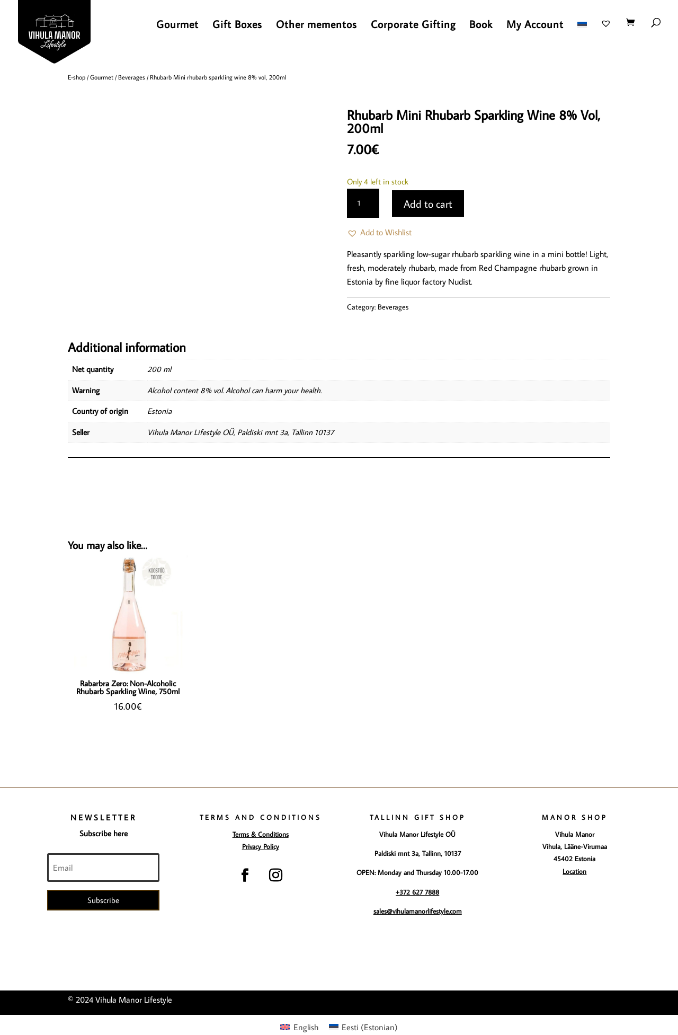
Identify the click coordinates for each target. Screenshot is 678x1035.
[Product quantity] (363, 203)
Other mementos (316, 25)
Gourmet (177, 25)
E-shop (76, 77)
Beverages (131, 77)
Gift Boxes (237, 25)
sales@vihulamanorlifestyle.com (417, 911)
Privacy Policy (260, 846)
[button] (379, 233)
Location (574, 871)
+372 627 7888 (417, 892)
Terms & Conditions (261, 834)
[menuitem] (582, 33)
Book (481, 25)
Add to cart (428, 203)
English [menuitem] (305, 1027)
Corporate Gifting (413, 25)
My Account (535, 25)
